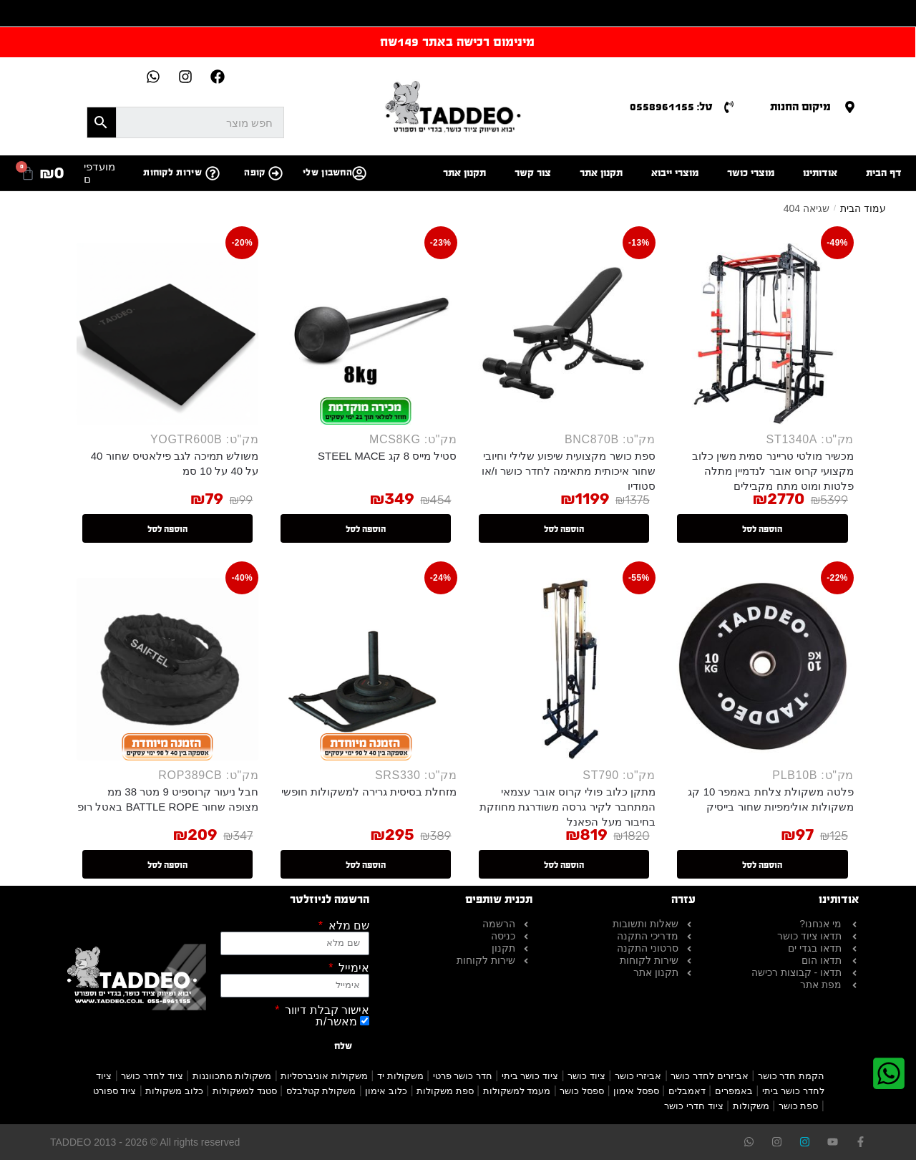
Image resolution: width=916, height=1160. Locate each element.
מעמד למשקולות (517, 1091)
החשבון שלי (327, 172)
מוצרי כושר (750, 173)
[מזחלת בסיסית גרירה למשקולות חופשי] (366, 669)
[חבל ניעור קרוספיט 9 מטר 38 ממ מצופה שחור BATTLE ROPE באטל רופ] (167, 669)
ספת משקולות (445, 1091)
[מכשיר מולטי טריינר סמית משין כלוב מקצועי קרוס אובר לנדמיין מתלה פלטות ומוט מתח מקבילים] (763, 334)
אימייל (352, 968)
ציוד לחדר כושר (151, 1075)
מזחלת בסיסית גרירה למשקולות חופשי (369, 792)
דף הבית (884, 173)
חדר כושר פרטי (462, 1075)
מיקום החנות (800, 106)
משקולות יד (400, 1075)
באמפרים (734, 1091)
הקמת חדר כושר (791, 1075)
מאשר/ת (336, 1021)
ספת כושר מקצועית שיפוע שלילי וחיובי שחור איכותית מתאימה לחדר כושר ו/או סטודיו (569, 471)
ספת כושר (799, 1106)
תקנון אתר (601, 173)
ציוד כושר (586, 1075)
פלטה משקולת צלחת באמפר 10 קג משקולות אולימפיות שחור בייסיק (771, 799)
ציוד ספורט (115, 1091)
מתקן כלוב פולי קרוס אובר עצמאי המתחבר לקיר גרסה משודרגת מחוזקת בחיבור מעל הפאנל (567, 807)
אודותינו (820, 173)
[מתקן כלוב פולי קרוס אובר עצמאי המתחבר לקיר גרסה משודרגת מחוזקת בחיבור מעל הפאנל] (565, 669)
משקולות (751, 1106)
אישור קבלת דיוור (325, 1010)
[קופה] (275, 173)
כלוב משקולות (174, 1091)
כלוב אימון (386, 1091)
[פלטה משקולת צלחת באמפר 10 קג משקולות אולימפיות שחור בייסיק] (763, 669)
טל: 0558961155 (671, 106)
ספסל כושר (582, 1091)
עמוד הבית (863, 208)
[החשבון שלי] (359, 173)
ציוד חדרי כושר (693, 1106)
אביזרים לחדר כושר (709, 1075)
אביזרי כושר (638, 1075)
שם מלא (347, 926)
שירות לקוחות (172, 172)
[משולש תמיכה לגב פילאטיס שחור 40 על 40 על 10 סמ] (167, 334)
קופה (254, 172)
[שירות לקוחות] (212, 173)
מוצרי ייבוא (674, 173)
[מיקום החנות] (850, 107)
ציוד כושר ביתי (530, 1075)
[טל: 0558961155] (729, 107)
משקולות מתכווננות (232, 1075)
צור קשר (533, 173)
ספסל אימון (636, 1091)
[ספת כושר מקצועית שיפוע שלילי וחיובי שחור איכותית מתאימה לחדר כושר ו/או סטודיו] (565, 334)
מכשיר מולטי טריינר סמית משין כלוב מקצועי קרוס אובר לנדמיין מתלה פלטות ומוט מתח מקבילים (773, 471)
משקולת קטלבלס (321, 1091)
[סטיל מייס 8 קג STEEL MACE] (366, 334)
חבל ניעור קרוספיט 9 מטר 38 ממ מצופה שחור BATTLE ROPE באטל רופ (167, 799)
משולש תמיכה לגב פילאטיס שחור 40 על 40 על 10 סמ (175, 463)
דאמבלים (687, 1091)
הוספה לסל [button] (762, 529)
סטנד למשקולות (245, 1091)
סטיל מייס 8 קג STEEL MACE (387, 456)
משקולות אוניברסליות (324, 1075)
